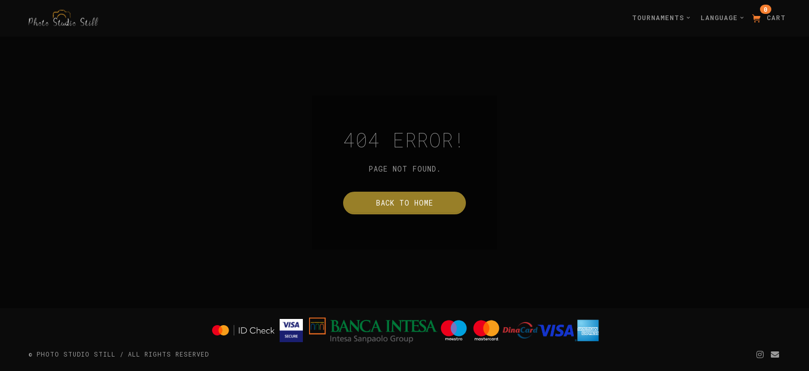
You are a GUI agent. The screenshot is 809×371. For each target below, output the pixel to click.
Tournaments (661, 17)
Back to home (404, 203)
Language (722, 17)
